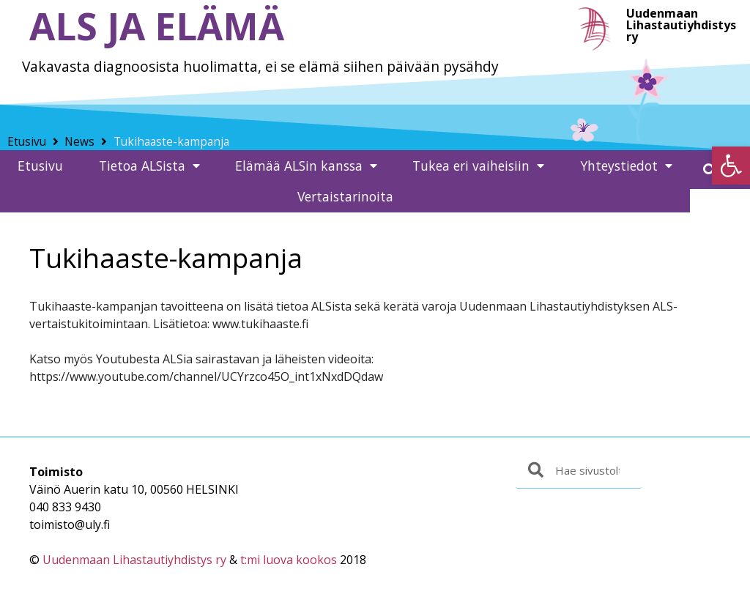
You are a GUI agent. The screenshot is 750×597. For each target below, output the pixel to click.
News (79, 141)
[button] (731, 166)
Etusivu (26, 141)
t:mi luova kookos (288, 560)
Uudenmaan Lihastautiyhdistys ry (134, 560)
